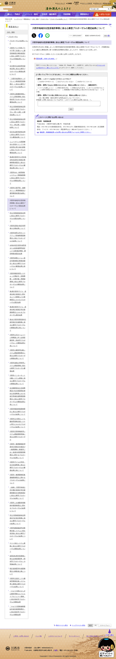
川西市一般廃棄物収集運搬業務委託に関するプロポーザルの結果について (17, 479)
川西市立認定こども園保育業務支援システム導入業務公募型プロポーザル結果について (17, 583)
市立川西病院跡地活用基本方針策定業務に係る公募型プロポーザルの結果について (17, 519)
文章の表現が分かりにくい (51, 90)
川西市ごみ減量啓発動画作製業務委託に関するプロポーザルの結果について (17, 507)
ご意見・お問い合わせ (21, 636)
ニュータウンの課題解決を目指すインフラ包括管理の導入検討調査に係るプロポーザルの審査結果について (17, 147)
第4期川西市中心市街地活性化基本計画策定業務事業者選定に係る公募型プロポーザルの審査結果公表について (18, 162)
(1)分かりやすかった (47, 81)
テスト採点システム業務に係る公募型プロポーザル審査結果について (17, 547)
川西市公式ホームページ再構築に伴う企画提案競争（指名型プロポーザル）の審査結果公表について (17, 340)
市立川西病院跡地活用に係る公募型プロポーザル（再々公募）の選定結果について (17, 111)
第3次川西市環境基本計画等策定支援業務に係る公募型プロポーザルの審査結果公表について (18, 325)
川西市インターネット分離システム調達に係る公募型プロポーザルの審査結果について (17, 379)
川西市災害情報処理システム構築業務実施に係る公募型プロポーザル (17, 435)
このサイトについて (55, 636)
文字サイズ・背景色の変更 (103, 3)
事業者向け (27, 19)
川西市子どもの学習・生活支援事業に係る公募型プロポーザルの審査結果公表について (17, 466)
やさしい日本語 (87, 3)
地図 (55, 650)
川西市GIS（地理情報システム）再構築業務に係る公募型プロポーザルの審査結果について (17, 178)
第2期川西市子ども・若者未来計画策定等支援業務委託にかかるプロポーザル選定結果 (18, 311)
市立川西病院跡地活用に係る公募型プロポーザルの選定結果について (17, 217)
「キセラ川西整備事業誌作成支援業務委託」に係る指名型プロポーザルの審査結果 (17, 610)
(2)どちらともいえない (66, 81)
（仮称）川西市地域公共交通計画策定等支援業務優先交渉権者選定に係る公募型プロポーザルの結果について (17, 493)
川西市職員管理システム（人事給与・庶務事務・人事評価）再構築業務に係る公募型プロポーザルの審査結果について (17, 280)
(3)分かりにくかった (85, 81)
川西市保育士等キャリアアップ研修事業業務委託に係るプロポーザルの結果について (17, 237)
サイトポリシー (74, 636)
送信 (71, 109)
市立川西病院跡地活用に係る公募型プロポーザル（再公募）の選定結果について (17, 123)
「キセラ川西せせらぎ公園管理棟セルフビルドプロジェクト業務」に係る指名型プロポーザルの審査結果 (17, 596)
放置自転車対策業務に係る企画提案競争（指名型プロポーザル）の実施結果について (17, 560)
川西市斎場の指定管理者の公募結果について (17, 227)
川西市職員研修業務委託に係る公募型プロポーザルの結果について (17, 411)
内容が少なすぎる (78, 88)
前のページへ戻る (62, 625)
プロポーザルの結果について (58, 19)
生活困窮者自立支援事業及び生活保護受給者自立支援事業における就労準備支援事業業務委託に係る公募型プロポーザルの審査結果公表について (17, 396)
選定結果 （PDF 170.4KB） (46, 58)
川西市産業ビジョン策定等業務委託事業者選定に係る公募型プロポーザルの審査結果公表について (17, 263)
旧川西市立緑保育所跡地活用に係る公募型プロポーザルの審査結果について (17, 70)
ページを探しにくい (47, 88)
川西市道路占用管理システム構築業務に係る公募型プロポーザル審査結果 (17, 367)
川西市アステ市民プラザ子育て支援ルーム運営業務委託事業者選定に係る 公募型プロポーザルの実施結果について (18, 54)
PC (96, 625)
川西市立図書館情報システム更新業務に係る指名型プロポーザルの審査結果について (17, 98)
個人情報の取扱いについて (95, 636)
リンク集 (38, 636)
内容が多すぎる (62, 88)
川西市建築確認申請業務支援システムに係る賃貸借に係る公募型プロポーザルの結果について (17, 533)
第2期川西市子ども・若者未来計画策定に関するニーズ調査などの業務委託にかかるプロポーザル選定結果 (18, 297)
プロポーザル (44, 19)
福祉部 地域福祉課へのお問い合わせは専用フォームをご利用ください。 (66, 132)
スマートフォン (105, 625)
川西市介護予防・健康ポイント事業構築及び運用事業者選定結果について (17, 192)
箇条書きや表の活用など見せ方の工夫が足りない (81, 90)
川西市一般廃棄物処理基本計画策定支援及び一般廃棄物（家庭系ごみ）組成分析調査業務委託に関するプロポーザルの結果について (17, 450)
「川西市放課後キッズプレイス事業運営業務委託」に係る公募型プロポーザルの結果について (17, 84)
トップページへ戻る (78, 625)
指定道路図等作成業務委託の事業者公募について (17, 571)
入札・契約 (35, 19)
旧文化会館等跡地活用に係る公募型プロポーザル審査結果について (17, 134)
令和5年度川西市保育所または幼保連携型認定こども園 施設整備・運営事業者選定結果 (18, 249)
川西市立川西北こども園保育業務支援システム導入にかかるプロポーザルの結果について (17, 423)
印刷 (105, 35)
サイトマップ (61, 3)
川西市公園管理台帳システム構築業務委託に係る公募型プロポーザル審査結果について (17, 354)
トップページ (18, 19)
